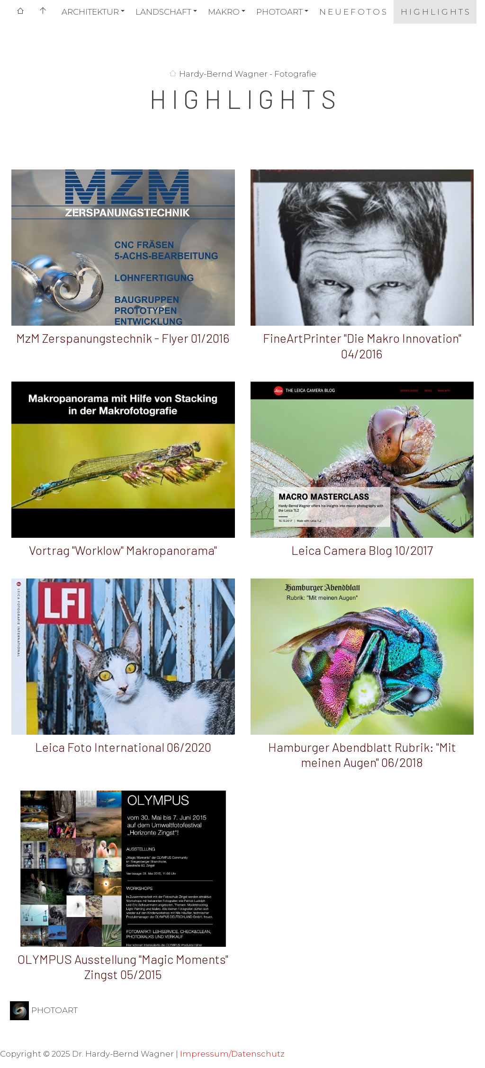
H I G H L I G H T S (435, 12)
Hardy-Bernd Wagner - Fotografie (247, 74)
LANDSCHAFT (163, 12)
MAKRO (224, 12)
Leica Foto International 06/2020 (123, 746)
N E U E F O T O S (352, 12)
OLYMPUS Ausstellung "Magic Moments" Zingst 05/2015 (123, 967)
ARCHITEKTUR (90, 12)
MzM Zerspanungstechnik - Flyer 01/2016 (123, 337)
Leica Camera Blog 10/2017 (362, 550)
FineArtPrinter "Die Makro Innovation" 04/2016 (362, 345)
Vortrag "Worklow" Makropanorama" (123, 550)
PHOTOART (279, 12)
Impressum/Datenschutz (232, 1054)
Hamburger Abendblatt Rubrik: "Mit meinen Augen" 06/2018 (362, 754)
